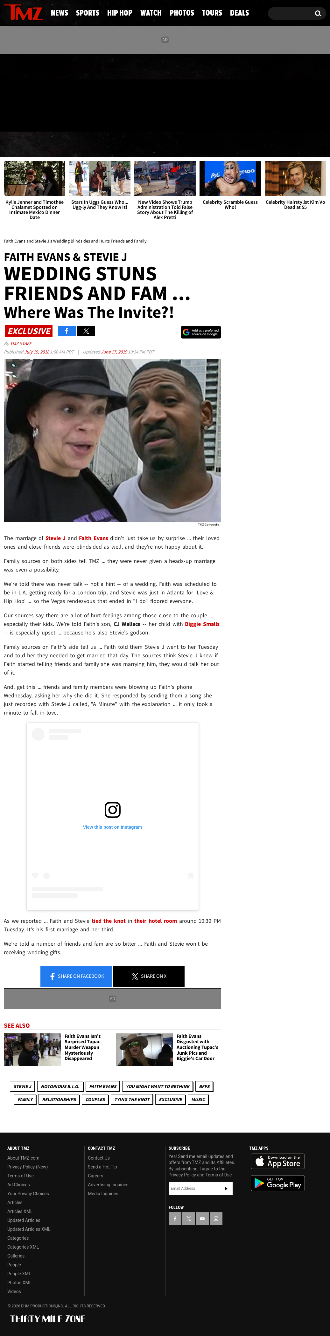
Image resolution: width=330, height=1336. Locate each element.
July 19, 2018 (37, 352)
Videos (14, 1291)
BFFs (204, 1086)
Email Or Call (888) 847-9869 (77, 119)
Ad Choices (18, 1184)
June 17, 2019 (114, 352)
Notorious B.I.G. (60, 1086)
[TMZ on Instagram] (41, 91)
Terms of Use (20, 1175)
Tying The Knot (131, 1099)
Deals (303, 144)
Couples (95, 1099)
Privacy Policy (182, 1174)
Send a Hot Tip (102, 1166)
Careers (95, 1175)
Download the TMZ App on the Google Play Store (278, 1183)
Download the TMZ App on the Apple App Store (278, 1161)
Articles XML (20, 1211)
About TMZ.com (23, 1158)
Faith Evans (102, 1086)
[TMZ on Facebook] (9, 91)
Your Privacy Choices (28, 1193)
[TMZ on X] (18, 91)
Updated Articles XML (28, 1229)
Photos (211, 144)
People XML (19, 1273)
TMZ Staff (20, 343)
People (14, 1264)
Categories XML (23, 1247)
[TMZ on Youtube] (29, 91)
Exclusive (170, 1099)
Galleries (16, 1255)
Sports (63, 144)
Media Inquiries (103, 1193)
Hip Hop (115, 144)
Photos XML (19, 1282)
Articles (15, 1202)
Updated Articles (23, 1220)
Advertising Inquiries (108, 1184)
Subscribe (226, 1188)
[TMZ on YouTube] (202, 1218)
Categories (18, 1238)
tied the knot (109, 920)
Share (76, 976)
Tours (259, 144)
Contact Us (99, 1158)
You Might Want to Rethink (157, 1086)
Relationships (59, 1099)
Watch (163, 144)
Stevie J (22, 1086)
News (19, 144)
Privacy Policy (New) (27, 1166)
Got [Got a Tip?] (24, 118)
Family (25, 1099)
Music (198, 1099)
